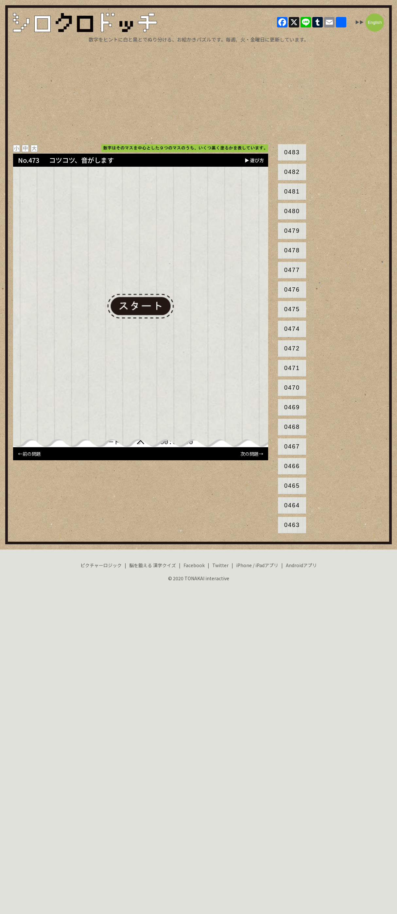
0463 (292, 525)
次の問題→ (251, 453)
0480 (292, 211)
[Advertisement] (198, 93)
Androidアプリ (301, 565)
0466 (292, 466)
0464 (292, 505)
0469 (292, 407)
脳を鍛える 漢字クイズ (152, 565)
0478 (292, 250)
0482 (292, 172)
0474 (292, 329)
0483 (292, 152)
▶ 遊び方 (254, 160)
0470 (292, 387)
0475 (292, 309)
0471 (292, 368)
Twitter (220, 565)
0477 (292, 270)
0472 (292, 348)
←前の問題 (29, 453)
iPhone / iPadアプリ (257, 565)
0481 (292, 191)
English (375, 22)
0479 (292, 231)
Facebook (194, 565)
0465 (292, 485)
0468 (292, 427)
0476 (292, 289)
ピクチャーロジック (101, 565)
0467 (292, 446)
